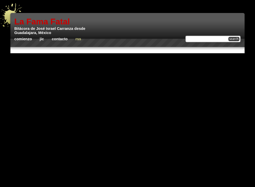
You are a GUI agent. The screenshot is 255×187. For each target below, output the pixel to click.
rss (78, 39)
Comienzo (23, 39)
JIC (42, 39)
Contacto (60, 39)
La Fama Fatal (42, 21)
